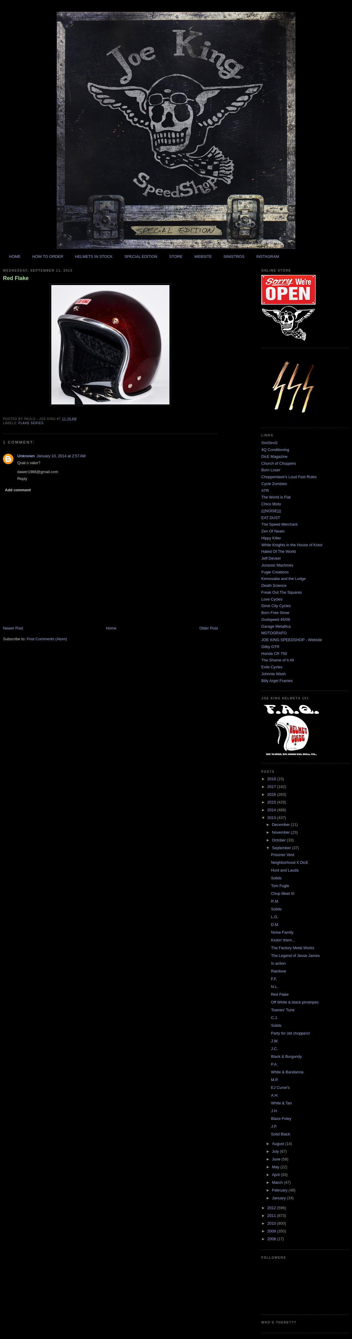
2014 (272, 810)
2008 (272, 1239)
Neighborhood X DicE (289, 862)
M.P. (274, 1080)
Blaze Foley (281, 1118)
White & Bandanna (287, 1072)
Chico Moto (271, 504)
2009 (272, 1231)
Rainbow (278, 971)
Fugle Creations (275, 572)
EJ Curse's (280, 1087)
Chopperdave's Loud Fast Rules (289, 477)
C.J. (274, 1017)
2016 (272, 794)
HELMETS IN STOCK (93, 256)
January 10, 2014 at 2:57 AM (61, 456)
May (276, 1167)
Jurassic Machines (277, 565)
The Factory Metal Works (292, 948)
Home (111, 628)
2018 (272, 779)
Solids (276, 878)
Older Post (209, 628)
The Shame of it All (277, 660)
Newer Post (13, 628)
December (281, 824)
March (278, 1182)
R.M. (275, 901)
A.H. (274, 1095)
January (279, 1198)
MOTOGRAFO (274, 633)
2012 (272, 1208)
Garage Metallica (276, 626)
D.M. (275, 924)
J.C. (274, 1048)
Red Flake (16, 278)
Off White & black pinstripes (294, 1002)
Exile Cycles (271, 667)
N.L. (274, 986)
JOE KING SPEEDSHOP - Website (291, 640)
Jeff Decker (271, 558)
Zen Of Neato (273, 531)
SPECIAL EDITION (141, 256)
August (278, 1143)
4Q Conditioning (275, 449)
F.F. (274, 979)
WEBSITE (203, 256)
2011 (272, 1215)
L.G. (274, 917)
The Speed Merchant (279, 524)
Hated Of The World (278, 551)
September (282, 848)
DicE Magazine (274, 456)
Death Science (274, 585)
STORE (176, 256)
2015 (272, 802)
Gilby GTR (270, 646)
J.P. (274, 1126)
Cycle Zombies (274, 483)
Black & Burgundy (286, 1056)
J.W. (274, 1041)
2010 (272, 1223)
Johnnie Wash (273, 674)
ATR (265, 490)
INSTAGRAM (267, 256)
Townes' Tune (282, 1010)
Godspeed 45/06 (275, 619)
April (276, 1174)
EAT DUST (270, 517)
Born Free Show (275, 612)
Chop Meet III (282, 893)
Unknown (26, 456)
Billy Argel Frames (277, 680)
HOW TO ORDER (47, 256)
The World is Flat (276, 497)
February (280, 1190)
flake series (31, 423)
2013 (272, 817)
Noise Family (282, 932)
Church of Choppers (278, 463)
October (279, 840)
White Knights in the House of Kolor (291, 545)
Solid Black (280, 1134)
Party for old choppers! (290, 1033)
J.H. (274, 1111)
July (276, 1151)
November (281, 832)
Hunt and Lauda (285, 870)
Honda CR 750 (274, 653)
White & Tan (281, 1103)
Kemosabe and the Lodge (283, 578)
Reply (22, 478)
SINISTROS (233, 256)
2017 (272, 786)
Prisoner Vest (282, 854)
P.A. (274, 1064)
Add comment (18, 490)
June (277, 1159)
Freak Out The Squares (281, 592)
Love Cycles (271, 599)
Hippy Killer (271, 538)
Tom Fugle (280, 886)
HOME (15, 256)
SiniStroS (269, 443)
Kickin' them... (283, 940)
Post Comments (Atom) (47, 639)
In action (278, 963)
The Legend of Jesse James (295, 955)
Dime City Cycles (276, 606)
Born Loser (270, 470)
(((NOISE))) (271, 511)
